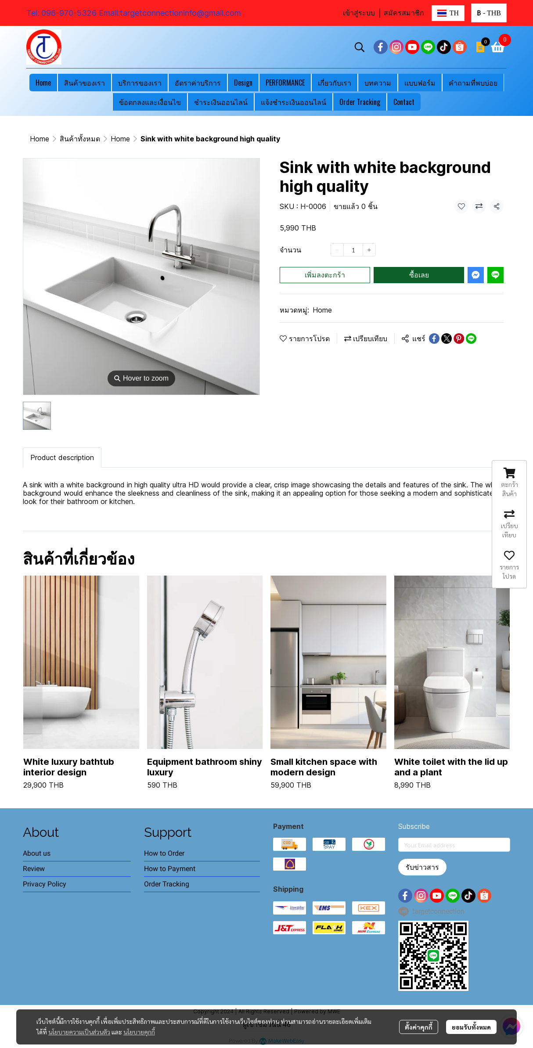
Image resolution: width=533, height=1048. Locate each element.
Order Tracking (359, 102)
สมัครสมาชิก (404, 13)
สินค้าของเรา (84, 82)
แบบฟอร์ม (420, 82)
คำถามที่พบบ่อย (473, 82)
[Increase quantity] (369, 250)
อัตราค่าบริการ (198, 82)
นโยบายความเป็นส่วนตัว (79, 1032)
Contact (403, 102)
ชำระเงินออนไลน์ (221, 102)
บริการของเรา (140, 82)
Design (243, 82)
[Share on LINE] (471, 338)
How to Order (164, 853)
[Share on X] (446, 338)
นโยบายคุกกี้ (139, 1032)
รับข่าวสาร (422, 867)
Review (34, 868)
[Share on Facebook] (434, 338)
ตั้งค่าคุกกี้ (418, 1027)
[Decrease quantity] (337, 250)
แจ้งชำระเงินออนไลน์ (293, 102)
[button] (448, 13)
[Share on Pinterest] (459, 338)
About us (36, 853)
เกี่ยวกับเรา (334, 82)
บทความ (377, 82)
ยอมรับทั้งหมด (471, 1027)
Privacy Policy (44, 884)
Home (43, 82)
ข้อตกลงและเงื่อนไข (150, 102)
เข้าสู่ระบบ (359, 13)
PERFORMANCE (285, 82)
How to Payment (169, 868)
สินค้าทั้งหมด (80, 138)
